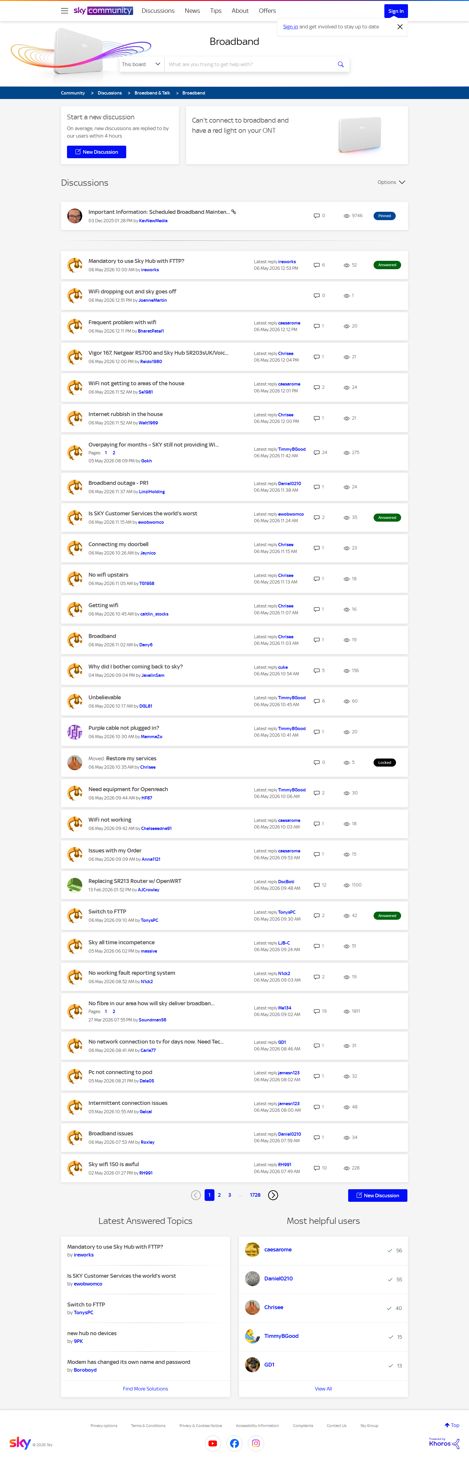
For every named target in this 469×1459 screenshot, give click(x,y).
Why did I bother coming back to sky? (136, 666)
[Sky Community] (103, 10)
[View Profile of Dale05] (147, 1081)
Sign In (396, 11)
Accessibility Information (257, 1425)
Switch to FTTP (107, 911)
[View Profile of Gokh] (146, 461)
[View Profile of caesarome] (289, 323)
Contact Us (336, 1425)
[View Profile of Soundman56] (152, 1020)
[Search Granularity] (142, 64)
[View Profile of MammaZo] (151, 736)
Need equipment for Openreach (128, 789)
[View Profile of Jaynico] (148, 553)
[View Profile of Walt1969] (148, 423)
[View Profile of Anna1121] (151, 859)
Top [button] (455, 1425)
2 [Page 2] (219, 1195)
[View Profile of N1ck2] (147, 981)
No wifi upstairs (108, 574)
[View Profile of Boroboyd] (85, 1370)
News (192, 10)
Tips (216, 10)
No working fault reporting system (132, 972)
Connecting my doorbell (118, 544)
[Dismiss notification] (400, 27)
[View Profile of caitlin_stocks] (154, 614)
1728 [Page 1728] (255, 1195)
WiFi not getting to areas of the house (136, 383)
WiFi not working (110, 819)
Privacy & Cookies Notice (200, 1425)
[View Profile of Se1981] (146, 392)
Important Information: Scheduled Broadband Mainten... (160, 211)
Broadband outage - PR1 (119, 482)
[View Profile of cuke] (283, 667)
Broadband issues (111, 1133)
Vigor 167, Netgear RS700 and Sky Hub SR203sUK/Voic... (159, 352)
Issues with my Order (115, 850)
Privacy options (104, 1425)
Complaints (303, 1425)
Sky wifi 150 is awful (114, 1164)
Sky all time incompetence (122, 942)
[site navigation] (64, 11)
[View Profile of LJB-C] (284, 943)
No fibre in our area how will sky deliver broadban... (151, 1003)
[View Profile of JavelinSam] (153, 675)
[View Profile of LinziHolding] (152, 491)
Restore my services (131, 758)
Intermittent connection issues (128, 1102)
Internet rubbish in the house (126, 414)
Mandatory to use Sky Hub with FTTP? (136, 261)
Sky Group (369, 1425)
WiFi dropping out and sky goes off (132, 291)
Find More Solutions (145, 1389)
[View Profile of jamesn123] (289, 1073)
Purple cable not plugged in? (124, 727)
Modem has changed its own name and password (128, 1362)
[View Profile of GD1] (282, 1042)
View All (323, 1389)
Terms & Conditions (148, 1425)
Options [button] (387, 182)
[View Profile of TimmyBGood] (292, 449)
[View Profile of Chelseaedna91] (156, 828)
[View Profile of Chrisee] (285, 353)
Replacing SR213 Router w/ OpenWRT (135, 881)
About (240, 10)
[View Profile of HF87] (146, 798)
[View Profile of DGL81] (145, 706)
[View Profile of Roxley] (148, 1142)
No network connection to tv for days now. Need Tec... (156, 1041)
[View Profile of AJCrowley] (148, 890)
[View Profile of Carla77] (148, 1050)
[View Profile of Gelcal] (146, 1111)
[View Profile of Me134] (284, 1008)
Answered (387, 265)
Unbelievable (105, 697)
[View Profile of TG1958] (146, 583)
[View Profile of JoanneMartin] (152, 300)
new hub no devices (92, 1333)
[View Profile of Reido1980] (151, 361)
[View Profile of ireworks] (150, 269)
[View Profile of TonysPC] (149, 920)
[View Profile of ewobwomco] (151, 522)
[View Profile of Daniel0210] (289, 483)
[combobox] (248, 64)
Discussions (158, 10)
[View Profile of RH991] (146, 1173)
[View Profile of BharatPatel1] (151, 331)
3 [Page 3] (229, 1195)
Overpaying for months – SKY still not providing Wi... (154, 444)
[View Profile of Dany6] (146, 645)
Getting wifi (103, 605)
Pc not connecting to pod (120, 1072)
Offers (267, 10)
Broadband (234, 41)
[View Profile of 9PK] (78, 1341)
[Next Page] (273, 1195)
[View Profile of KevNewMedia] (153, 220)
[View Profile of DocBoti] (286, 881)
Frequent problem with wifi (122, 322)
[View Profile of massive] (149, 951)
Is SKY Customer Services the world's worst (143, 513)
